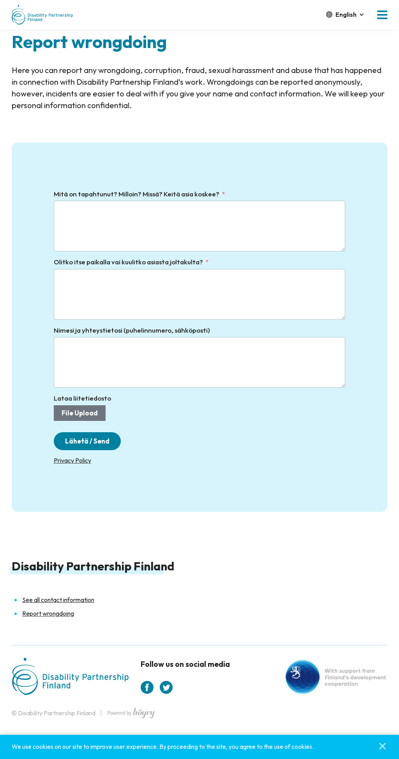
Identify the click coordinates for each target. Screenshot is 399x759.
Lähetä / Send (87, 441)
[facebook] (147, 687)
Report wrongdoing (48, 614)
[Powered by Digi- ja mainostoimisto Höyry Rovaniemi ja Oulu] (131, 711)
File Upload (80, 413)
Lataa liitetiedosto (82, 398)
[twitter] (166, 687)
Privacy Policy (72, 461)
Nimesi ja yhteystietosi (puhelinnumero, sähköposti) (132, 330)
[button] (382, 15)
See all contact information (58, 600)
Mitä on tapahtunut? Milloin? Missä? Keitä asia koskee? (136, 194)
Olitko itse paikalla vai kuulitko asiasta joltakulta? (128, 262)
